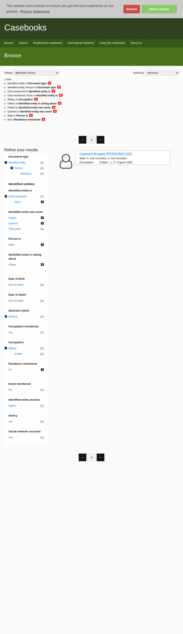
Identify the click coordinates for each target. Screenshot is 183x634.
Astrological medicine (81, 42)
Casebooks (25, 27)
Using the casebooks (112, 42)
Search (23, 42)
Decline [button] (131, 9)
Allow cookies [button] (159, 9)
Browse (9, 42)
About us (136, 42)
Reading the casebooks (47, 42)
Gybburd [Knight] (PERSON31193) (106, 154)
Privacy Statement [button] (35, 11)
